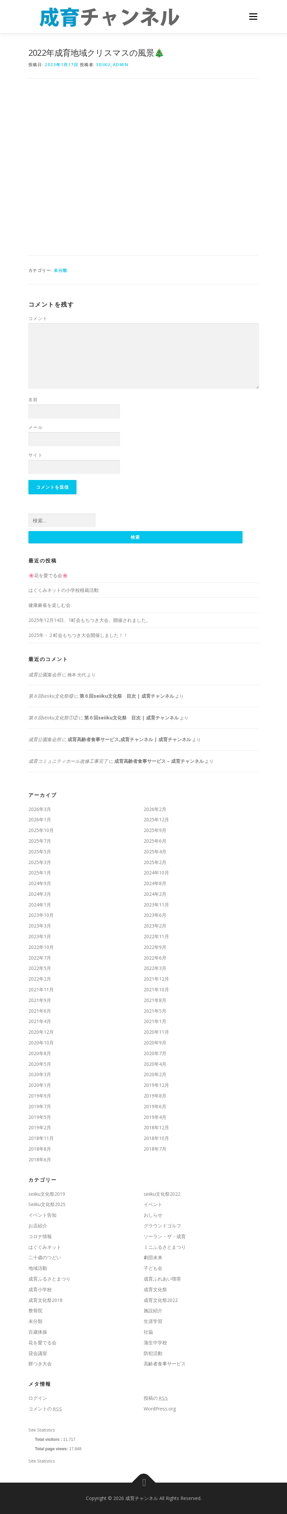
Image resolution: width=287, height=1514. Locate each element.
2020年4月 (155, 1064)
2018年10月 (156, 1138)
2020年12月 (41, 1032)
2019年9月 (39, 1095)
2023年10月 (41, 915)
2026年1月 (39, 820)
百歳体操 (37, 1332)
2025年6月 (155, 841)
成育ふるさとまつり (49, 1279)
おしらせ (153, 1215)
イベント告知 (42, 1215)
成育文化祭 (155, 1289)
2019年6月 (155, 1106)
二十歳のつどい (44, 1257)
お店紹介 (37, 1225)
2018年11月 (41, 1138)
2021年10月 (156, 989)
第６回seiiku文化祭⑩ (50, 696)
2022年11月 (156, 936)
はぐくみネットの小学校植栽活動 (63, 590)
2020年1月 (39, 1085)
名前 (33, 399)
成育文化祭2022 (161, 1300)
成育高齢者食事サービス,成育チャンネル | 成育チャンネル (129, 739)
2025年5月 (39, 851)
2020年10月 (41, 1042)
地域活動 (37, 1268)
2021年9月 (39, 1000)
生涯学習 (153, 1321)
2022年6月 (155, 958)
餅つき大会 (40, 1364)
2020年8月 (39, 1053)
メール (35, 427)
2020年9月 (155, 1042)
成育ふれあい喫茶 (162, 1279)
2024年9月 (39, 883)
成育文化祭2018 (45, 1300)
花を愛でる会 (42, 1342)
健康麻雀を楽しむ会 (49, 605)
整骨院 (35, 1311)
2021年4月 (39, 1021)
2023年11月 (156, 904)
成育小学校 (40, 1289)
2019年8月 (155, 1095)
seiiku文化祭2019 (46, 1194)
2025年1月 (39, 873)
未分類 (60, 270)
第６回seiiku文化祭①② (53, 717)
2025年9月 (155, 830)
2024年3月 (39, 894)
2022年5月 (39, 968)
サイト (35, 455)
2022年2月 (39, 979)
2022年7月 (39, 958)
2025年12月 (156, 820)
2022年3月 (155, 968)
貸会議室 (37, 1353)
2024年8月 (155, 883)
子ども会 (153, 1268)
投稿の (156, 1398)
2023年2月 (155, 926)
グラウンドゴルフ (162, 1225)
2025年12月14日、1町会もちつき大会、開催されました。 (89, 620)
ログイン (37, 1398)
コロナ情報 (40, 1236)
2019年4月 (155, 1117)
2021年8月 (155, 1000)
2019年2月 (39, 1128)
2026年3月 (39, 809)
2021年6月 (39, 1011)
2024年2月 (155, 894)
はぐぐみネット (44, 1247)
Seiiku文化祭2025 (46, 1204)
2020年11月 (156, 1032)
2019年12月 (156, 1085)
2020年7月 (155, 1053)
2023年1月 (39, 936)
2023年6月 (155, 915)
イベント (153, 1204)
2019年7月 (39, 1106)
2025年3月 (39, 862)
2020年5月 (39, 1064)
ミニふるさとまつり (165, 1247)
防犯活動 (153, 1353)
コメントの (45, 1408)
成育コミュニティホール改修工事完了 (68, 761)
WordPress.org (160, 1408)
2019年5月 (39, 1117)
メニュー (253, 17)
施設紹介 (153, 1311)
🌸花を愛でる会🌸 (48, 575)
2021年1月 (155, 1021)
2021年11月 (41, 989)
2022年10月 (41, 947)
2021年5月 (155, 1011)
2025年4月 (155, 851)
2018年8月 (39, 1149)
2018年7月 (155, 1149)
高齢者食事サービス (165, 1364)
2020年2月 (155, 1074)
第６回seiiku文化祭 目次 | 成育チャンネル (127, 696)
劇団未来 (153, 1257)
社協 (148, 1332)
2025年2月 (155, 862)
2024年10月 (156, 873)
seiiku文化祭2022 (162, 1194)
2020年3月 (39, 1074)
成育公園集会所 (44, 674)
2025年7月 (39, 841)
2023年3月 (39, 926)
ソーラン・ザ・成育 (165, 1236)
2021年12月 (156, 979)
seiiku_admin (112, 64)
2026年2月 (155, 809)
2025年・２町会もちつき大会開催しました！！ (78, 635)
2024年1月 (39, 904)
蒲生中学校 (155, 1342)
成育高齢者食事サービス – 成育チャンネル (159, 761)
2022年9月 (155, 947)
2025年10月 (41, 830)
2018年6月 (39, 1159)
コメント (38, 318)
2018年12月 (156, 1128)
